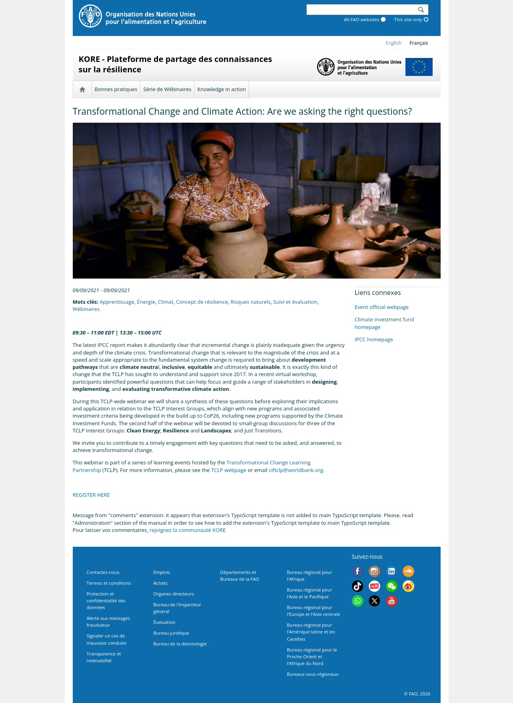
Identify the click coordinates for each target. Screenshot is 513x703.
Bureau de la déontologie (180, 644)
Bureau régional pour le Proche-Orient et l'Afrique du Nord (312, 656)
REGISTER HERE (91, 494)
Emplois (162, 572)
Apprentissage (117, 301)
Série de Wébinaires (167, 89)
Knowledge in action (222, 89)
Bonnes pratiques (116, 89)
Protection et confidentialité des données (106, 600)
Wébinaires (86, 309)
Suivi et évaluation (295, 301)
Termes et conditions (109, 583)
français (418, 43)
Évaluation (165, 622)
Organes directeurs (174, 594)
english (394, 43)
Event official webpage (382, 307)
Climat (166, 301)
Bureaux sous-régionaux (313, 674)
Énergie (146, 301)
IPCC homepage (374, 339)
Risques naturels (250, 301)
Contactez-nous (103, 572)
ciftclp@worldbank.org (296, 470)
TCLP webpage (228, 470)
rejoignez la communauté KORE (188, 530)
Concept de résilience (202, 301)
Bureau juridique (171, 633)
